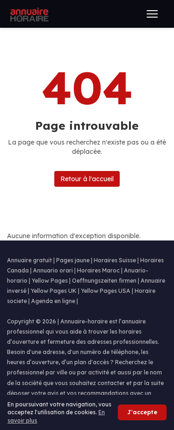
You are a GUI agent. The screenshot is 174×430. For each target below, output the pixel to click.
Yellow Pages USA (105, 290)
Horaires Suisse (115, 260)
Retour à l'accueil (87, 179)
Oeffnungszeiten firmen (104, 280)
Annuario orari (53, 270)
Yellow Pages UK (54, 290)
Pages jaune (73, 260)
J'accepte (142, 412)
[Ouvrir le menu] (152, 13)
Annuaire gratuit (29, 260)
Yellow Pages (50, 280)
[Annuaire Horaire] (28, 14)
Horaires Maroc (98, 270)
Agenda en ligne (53, 300)
